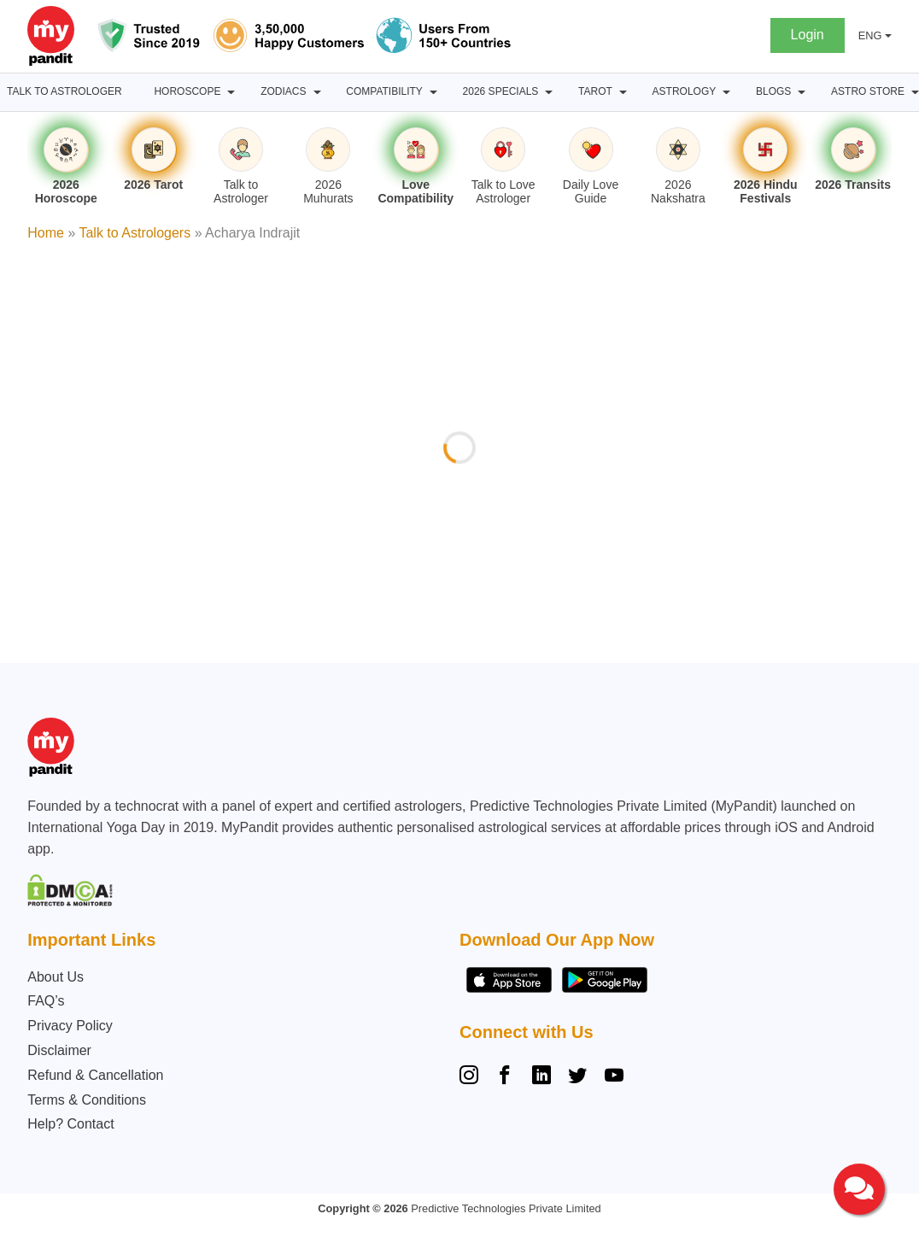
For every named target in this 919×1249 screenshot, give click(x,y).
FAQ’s (45, 1001)
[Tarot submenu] (623, 92)
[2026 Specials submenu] (549, 92)
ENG (870, 35)
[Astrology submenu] (726, 92)
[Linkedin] (541, 1077)
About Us (55, 977)
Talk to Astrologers (134, 233)
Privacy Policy (70, 1025)
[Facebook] (505, 1077)
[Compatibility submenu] (433, 92)
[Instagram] (472, 1077)
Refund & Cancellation (95, 1075)
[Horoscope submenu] (231, 92)
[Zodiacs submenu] (317, 92)
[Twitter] (577, 1077)
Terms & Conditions (86, 1100)
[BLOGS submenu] (801, 92)
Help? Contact (70, 1124)
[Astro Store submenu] (915, 92)
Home (45, 233)
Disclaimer (59, 1050)
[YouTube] (614, 1077)
